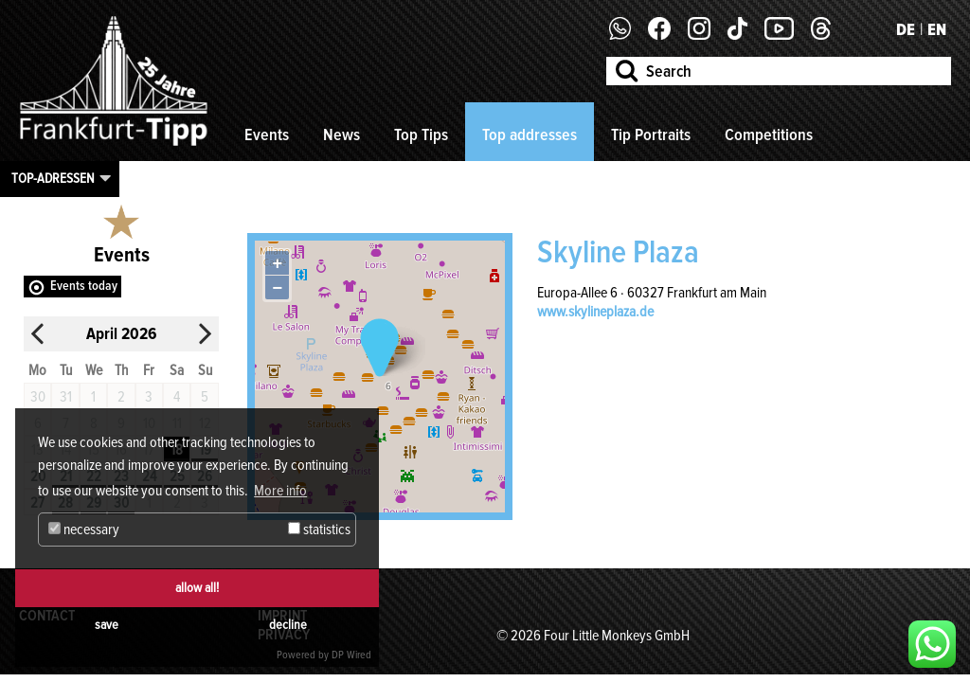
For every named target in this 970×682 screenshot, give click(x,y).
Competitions (769, 134)
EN (936, 29)
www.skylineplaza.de (595, 311)
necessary (83, 529)
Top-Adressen (53, 178)
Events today (83, 286)
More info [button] (280, 490)
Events (266, 134)
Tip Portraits (651, 134)
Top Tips (421, 134)
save (106, 625)
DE (905, 29)
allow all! (197, 588)
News (341, 134)
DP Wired (351, 655)
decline (288, 625)
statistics (319, 529)
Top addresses (529, 134)
